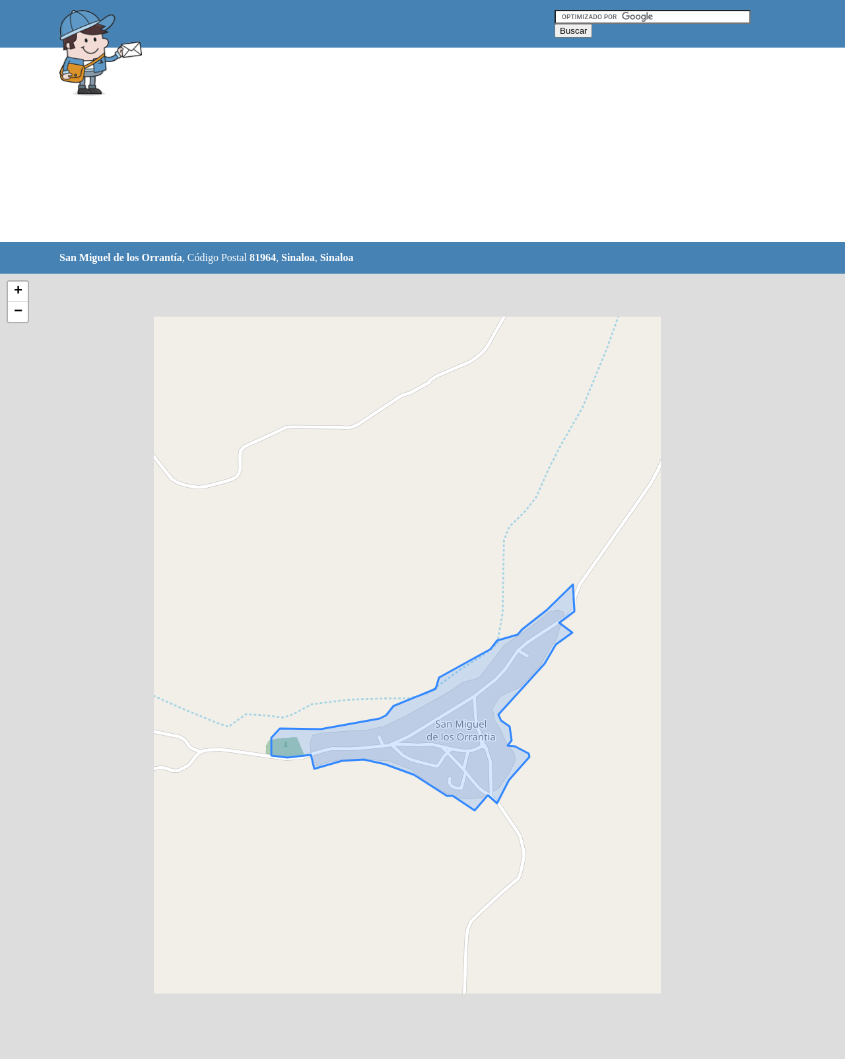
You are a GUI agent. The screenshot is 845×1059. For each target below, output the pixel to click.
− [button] (18, 312)
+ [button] (18, 291)
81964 (263, 257)
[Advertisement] (389, 145)
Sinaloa (298, 257)
